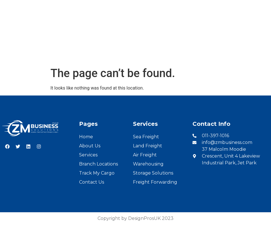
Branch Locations (135, 55)
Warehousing (148, 164)
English (239, 6)
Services (100, 55)
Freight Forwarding (155, 182)
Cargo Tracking (178, 55)
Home (50, 55)
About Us (74, 55)
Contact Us (215, 55)
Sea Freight (146, 136)
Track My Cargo (97, 173)
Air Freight (145, 155)
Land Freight (147, 145)
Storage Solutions (153, 173)
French (260, 6)
